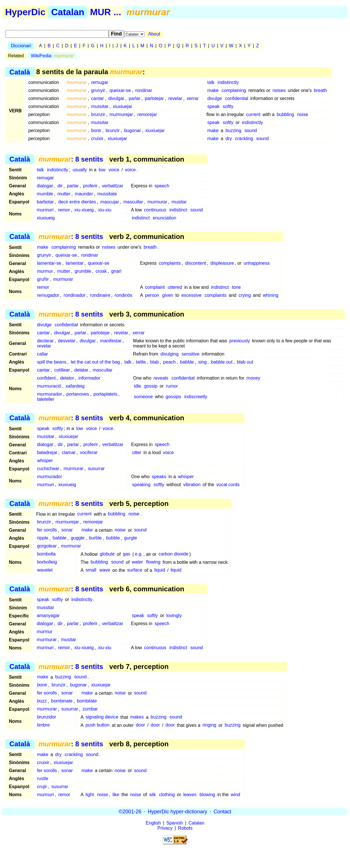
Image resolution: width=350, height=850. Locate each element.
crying (244, 295)
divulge (214, 98)
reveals (161, 378)
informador (89, 378)
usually (80, 169)
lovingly (173, 615)
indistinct (178, 209)
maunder (84, 193)
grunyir (98, 90)
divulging (170, 354)
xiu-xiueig (84, 209)
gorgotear (47, 546)
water (137, 562)
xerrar (193, 98)
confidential (236, 98)
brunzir (98, 114)
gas (126, 554)
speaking (141, 484)
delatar (81, 370)
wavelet (44, 570)
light (89, 794)
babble (187, 362)
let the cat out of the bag (95, 362)
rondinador (75, 295)
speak (213, 106)
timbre (43, 725)
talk (210, 82)
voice (114, 169)
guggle (78, 538)
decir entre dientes (77, 201)
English (153, 822)
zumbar (90, 709)
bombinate (62, 701)
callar (42, 354)
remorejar (147, 114)
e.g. (138, 554)
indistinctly (228, 82)
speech (162, 185)
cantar (97, 98)
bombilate (87, 701)
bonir (96, 130)
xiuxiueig (45, 217)
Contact (222, 811)
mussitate (107, 193)
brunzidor (46, 717)
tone (236, 287)
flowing (153, 562)
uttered (175, 287)
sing (202, 362)
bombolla (46, 554)
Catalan (68, 12)
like (115, 794)
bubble (113, 538)
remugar (99, 82)
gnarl (116, 271)
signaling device (101, 717)
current (253, 114)
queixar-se (120, 90)
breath (320, 90)
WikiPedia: (52, 55)
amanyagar (48, 615)
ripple (42, 538)
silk (152, 794)
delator (67, 378)
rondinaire (100, 295)
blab (154, 362)
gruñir (43, 279)
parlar (134, 98)
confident (46, 378)
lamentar (74, 263)
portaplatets (105, 394)
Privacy (164, 828)
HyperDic (25, 12)
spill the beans (51, 362)
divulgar (116, 98)
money (253, 378)
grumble (83, 271)
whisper (45, 460)
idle (137, 386)
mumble (45, 193)
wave (104, 570)
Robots (185, 828)
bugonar (132, 130)
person (152, 295)
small (90, 570)
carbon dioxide (173, 554)
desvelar (66, 340)
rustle (42, 778)
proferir (90, 185)
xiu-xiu (104, 209)
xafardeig (75, 386)
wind (235, 794)
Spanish (174, 822)
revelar (175, 98)
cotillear (62, 370)
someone (143, 396)
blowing (207, 794)
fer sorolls (47, 530)
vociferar (88, 452)
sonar (67, 530)
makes (137, 717)
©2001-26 (130, 811)
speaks (159, 476)
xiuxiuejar (122, 106)
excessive (191, 295)
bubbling (285, 114)
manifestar (111, 340)
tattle (141, 362)
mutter (64, 193)
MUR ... (105, 12)
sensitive (191, 354)
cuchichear (48, 468)
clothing (167, 794)
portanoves (78, 394)
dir (60, 185)
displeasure (222, 263)
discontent (195, 263)
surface (134, 570)
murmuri (45, 209)
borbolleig (47, 562)
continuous (155, 209)
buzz (42, 701)
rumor (172, 386)
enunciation (164, 217)
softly (228, 106)
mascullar (133, 201)
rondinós (123, 295)
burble (95, 538)
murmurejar (121, 114)
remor (64, 209)
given (167, 295)
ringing (209, 725)
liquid (159, 570)
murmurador (49, 394)
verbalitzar (112, 185)
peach (169, 362)
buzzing (233, 130)
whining (270, 295)
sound (251, 130)
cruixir (97, 138)
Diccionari (21, 45)
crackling (244, 138)
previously (239, 340)
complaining (234, 90)
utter (136, 452)
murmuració (49, 386)
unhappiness (257, 263)
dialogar (45, 185)
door (140, 725)
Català (19, 72)
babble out (221, 362)
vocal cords (228, 484)
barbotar (45, 201)
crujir (42, 786)
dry (229, 138)
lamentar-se (49, 263)
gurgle (130, 538)
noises (279, 90)
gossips (173, 396)
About (154, 34)
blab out (245, 362)
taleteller (45, 399)
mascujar (109, 201)
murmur (45, 271)
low (102, 169)
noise (302, 114)
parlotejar (154, 98)
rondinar (143, 90)
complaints (170, 263)
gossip (150, 386)
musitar (179, 201)
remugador (48, 295)
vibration (191, 484)
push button (97, 725)
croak (101, 271)
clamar (69, 452)
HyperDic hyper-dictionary (177, 811)
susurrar (96, 468)
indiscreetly (195, 396)
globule (107, 554)
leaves (189, 794)
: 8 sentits (70, 159)
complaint (155, 287)
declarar (45, 340)
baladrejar (47, 452)
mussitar (99, 106)
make (212, 90)
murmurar (157, 201)
